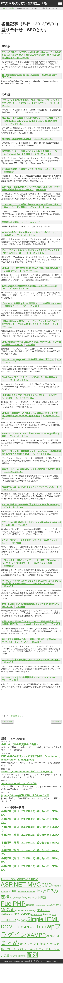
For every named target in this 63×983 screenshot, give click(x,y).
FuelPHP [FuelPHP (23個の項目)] (13, 903)
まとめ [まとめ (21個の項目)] (10, 942)
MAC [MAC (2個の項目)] (58, 905)
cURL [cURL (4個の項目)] (13, 891)
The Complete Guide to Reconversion (20, 75)
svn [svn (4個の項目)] (32, 927)
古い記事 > (56, 722)
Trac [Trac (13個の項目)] (41, 926)
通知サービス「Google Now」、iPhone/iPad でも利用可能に (31, 469)
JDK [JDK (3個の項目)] (52, 904)
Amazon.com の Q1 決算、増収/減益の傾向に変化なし (28, 359)
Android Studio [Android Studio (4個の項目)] (27, 879)
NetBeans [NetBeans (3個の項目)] (7, 914)
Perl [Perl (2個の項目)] (18, 920)
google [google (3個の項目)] (30, 904)
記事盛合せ (16, 716)
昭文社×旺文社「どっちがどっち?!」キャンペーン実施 (28, 487)
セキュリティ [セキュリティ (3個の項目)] (36, 949)
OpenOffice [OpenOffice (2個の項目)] (36, 914)
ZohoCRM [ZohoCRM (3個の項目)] (52, 935)
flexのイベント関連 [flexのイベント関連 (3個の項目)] (34, 897)
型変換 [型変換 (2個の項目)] (13, 956)
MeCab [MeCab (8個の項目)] (7, 909)
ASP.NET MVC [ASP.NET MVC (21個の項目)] (21, 884)
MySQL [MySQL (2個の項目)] (32, 910)
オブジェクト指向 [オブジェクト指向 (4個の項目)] (33, 944)
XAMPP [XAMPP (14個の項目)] (36, 935)
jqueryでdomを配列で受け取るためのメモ (25, 795)
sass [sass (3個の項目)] (24, 919)
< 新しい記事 (8, 722)
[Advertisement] (31, 15)
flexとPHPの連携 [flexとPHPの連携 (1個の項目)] (15, 898)
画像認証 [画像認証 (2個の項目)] (22, 956)
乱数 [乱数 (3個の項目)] (7, 955)
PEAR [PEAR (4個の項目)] (11, 920)
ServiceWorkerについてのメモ (19, 783)
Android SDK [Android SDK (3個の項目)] (8, 879)
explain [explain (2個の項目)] (21, 891)
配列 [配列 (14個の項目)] (32, 955)
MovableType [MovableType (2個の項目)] (21, 910)
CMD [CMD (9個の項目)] (46, 884)
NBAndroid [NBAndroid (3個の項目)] (43, 910)
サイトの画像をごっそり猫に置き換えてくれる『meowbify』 (31, 504)
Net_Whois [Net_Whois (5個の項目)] (22, 914)
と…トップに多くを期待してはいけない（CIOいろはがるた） (31, 660)
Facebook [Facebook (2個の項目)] (30, 891)
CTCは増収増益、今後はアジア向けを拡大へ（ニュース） (29, 169)
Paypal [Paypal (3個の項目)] (47, 914)
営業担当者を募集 (10, 222)
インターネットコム (13, 124)
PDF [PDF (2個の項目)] (54, 914)
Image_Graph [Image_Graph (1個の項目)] (45, 905)
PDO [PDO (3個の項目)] (4, 919)
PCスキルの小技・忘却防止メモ (24, 3)
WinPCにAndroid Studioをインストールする (27, 771)
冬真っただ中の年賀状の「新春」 (20, 744)
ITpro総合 (9, 172)
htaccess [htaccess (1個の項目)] (38, 905)
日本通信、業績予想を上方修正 (16, 139)
